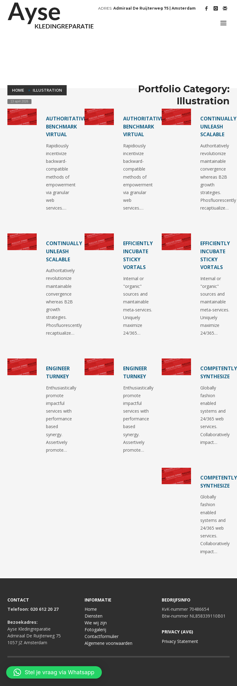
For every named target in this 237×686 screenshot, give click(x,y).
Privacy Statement (180, 641)
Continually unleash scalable (218, 126)
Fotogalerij (95, 629)
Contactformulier (101, 636)
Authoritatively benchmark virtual (69, 126)
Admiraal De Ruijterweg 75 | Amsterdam (154, 8)
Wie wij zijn (96, 623)
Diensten (93, 616)
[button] (54, 672)
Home (91, 609)
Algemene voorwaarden (108, 643)
